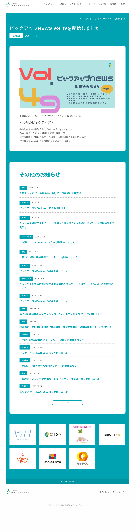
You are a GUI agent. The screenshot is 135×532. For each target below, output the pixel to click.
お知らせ (58, 6)
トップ (78, 19)
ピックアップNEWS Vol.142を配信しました (44, 366)
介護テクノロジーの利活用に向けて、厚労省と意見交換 (50, 193)
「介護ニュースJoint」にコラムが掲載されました (47, 242)
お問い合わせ (104, 516)
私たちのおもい (45, 6)
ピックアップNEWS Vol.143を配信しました (44, 306)
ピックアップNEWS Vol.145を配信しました (44, 208)
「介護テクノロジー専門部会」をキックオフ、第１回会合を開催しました (60, 396)
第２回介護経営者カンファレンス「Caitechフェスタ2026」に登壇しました (62, 321)
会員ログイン (121, 6)
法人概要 (109, 6)
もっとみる (67, 424)
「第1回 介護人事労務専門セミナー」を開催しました (49, 257)
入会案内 (99, 6)
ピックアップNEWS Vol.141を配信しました (44, 411)
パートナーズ (86, 6)
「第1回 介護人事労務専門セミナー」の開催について (50, 381)
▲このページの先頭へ (67, 505)
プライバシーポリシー (121, 516)
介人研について (71, 6)
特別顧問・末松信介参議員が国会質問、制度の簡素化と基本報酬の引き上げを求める (66, 336)
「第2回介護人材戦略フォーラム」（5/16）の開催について (52, 351)
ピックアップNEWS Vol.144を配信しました (44, 272)
